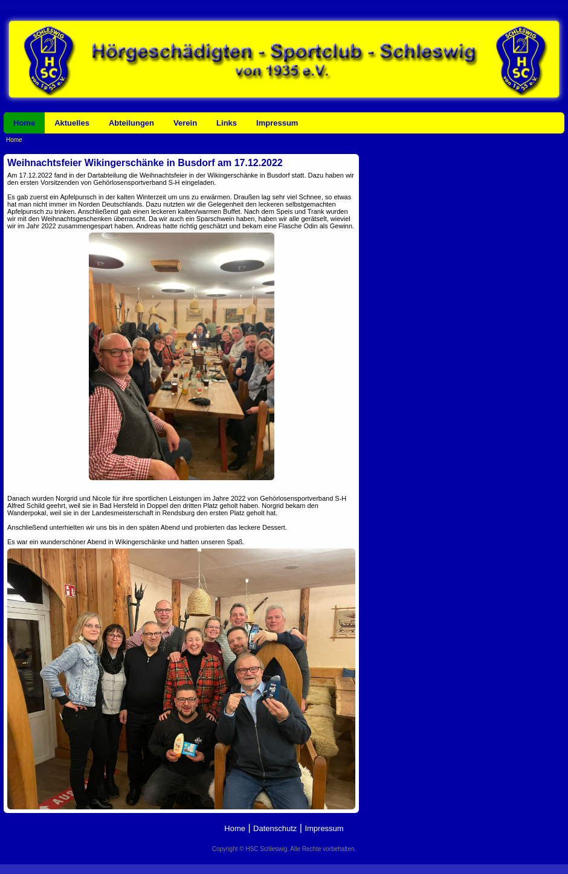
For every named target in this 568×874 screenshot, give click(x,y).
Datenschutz (275, 828)
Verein (185, 122)
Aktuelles (71, 122)
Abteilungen (131, 122)
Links (226, 122)
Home (24, 122)
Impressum (277, 122)
